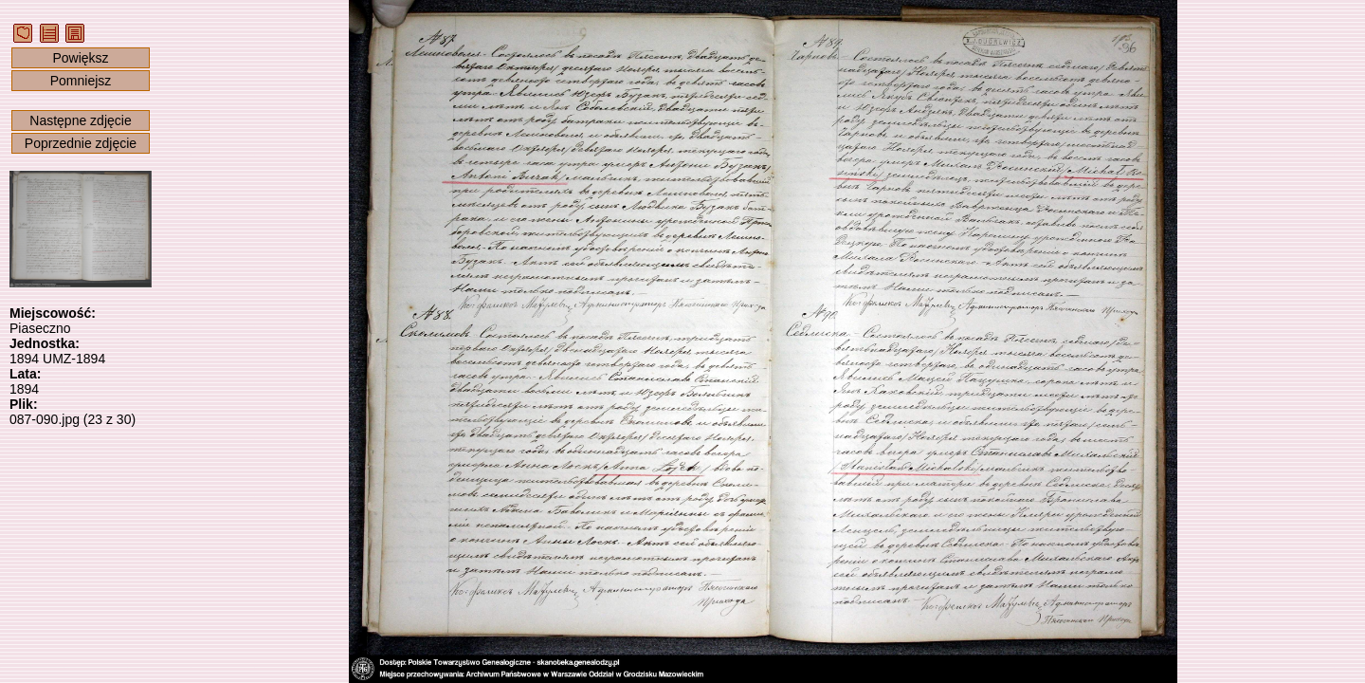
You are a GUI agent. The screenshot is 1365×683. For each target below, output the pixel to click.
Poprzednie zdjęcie (80, 143)
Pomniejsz (81, 80)
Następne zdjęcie (80, 120)
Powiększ (80, 57)
